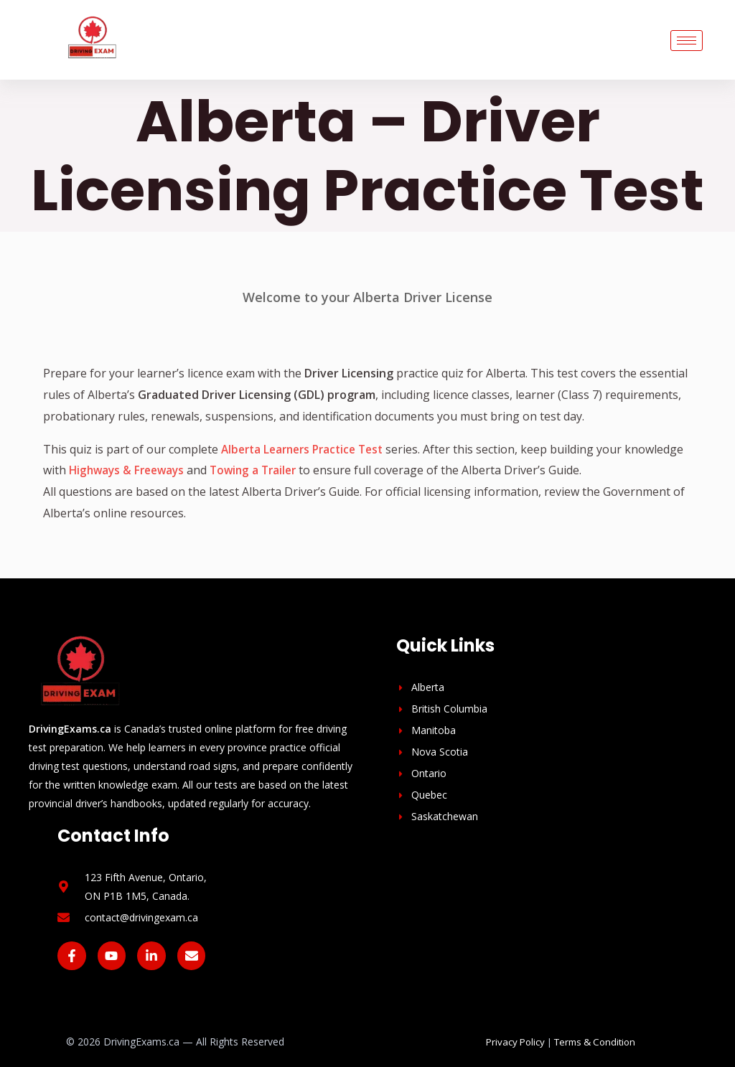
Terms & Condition (594, 1041)
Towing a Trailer (323, 470)
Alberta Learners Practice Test (307, 449)
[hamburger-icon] (686, 40)
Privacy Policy (515, 1041)
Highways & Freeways (191, 470)
